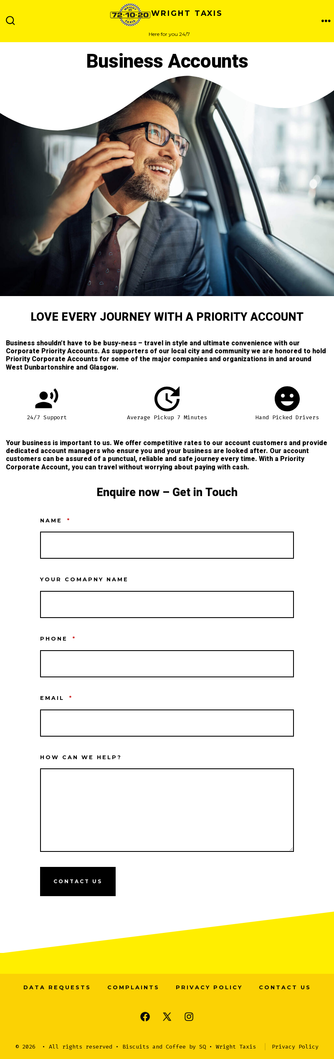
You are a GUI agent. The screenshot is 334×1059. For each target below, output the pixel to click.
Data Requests (57, 987)
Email (56, 698)
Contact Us (77, 881)
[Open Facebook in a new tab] (145, 1017)
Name (55, 520)
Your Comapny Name (84, 579)
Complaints (133, 987)
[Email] (167, 723)
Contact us (285, 987)
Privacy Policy (209, 987)
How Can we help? (81, 757)
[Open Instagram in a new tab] (189, 1017)
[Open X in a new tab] (167, 1017)
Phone (58, 639)
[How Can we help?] (167, 810)
